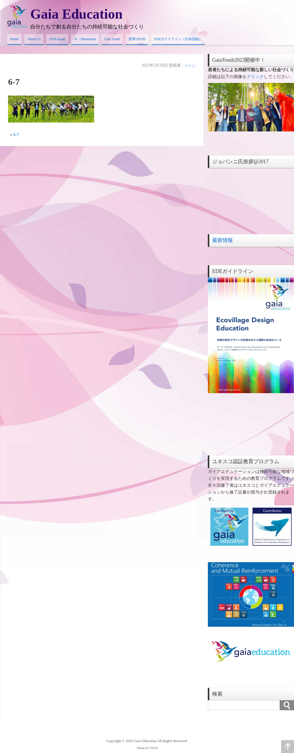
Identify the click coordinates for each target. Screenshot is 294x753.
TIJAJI (153, 748)
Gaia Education (76, 14)
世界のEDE (137, 39)
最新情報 (222, 240)
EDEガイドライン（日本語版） (178, 39)
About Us (33, 39)
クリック (255, 76)
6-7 (16, 134)
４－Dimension (85, 39)
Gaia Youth (112, 39)
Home (14, 39)
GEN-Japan (57, 39)
